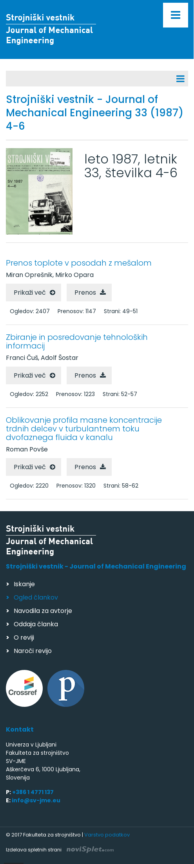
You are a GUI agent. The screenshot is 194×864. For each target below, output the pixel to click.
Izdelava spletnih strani (60, 849)
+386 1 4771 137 (33, 792)
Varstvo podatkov (107, 834)
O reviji (24, 637)
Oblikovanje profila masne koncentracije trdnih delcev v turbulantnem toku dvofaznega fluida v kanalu (84, 429)
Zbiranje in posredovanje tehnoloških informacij (77, 341)
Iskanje (24, 584)
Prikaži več (30, 292)
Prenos (85, 292)
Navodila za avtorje (43, 610)
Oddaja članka (36, 624)
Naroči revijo (33, 650)
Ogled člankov (36, 597)
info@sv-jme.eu (36, 800)
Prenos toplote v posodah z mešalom (79, 262)
